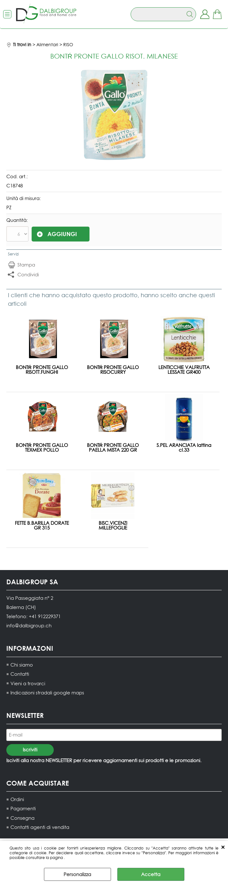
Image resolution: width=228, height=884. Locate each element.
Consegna (22, 818)
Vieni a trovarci (27, 683)
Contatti (19, 674)
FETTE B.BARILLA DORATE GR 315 (42, 525)
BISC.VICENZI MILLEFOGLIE (113, 525)
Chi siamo (21, 664)
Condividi (28, 274)
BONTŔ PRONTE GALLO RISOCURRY (113, 369)
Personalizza (77, 874)
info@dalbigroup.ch (29, 625)
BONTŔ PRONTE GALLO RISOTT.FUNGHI (42, 369)
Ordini (17, 799)
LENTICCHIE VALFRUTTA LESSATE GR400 (184, 369)
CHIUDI (223, 847)
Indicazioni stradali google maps (47, 692)
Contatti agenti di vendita (39, 827)
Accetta (150, 874)
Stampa (26, 264)
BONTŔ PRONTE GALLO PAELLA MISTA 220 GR (113, 447)
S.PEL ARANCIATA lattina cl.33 (184, 447)
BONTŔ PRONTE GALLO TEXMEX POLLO (42, 447)
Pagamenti (23, 809)
